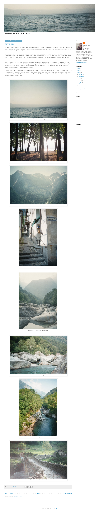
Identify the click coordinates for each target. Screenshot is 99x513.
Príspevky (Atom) (18, 496)
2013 (79, 92)
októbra (81, 74)
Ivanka (86, 43)
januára (81, 87)
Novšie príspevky (9, 493)
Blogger (58, 508)
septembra (81, 76)
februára (81, 85)
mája (80, 80)
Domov (38, 493)
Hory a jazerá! (10, 44)
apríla (80, 83)
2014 (79, 72)
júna (80, 78)
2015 (79, 70)
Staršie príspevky (67, 493)
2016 (79, 68)
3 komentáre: (20, 486)
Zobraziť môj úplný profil (81, 62)
